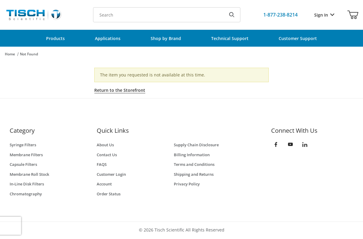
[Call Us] (280, 14)
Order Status (108, 194)
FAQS (102, 164)
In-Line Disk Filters (27, 184)
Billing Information (192, 154)
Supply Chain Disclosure (196, 144)
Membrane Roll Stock (29, 174)
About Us (105, 144)
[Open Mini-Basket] (352, 14)
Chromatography (26, 194)
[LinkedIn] (305, 144)
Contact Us (107, 154)
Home (10, 54)
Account (104, 184)
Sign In (324, 15)
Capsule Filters (23, 164)
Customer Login (111, 174)
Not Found (29, 54)
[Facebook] (276, 144)
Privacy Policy (187, 184)
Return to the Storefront (119, 90)
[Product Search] (158, 15)
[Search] (231, 15)
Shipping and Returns (194, 174)
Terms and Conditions (194, 164)
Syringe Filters (23, 144)
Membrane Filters (26, 154)
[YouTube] (290, 144)
